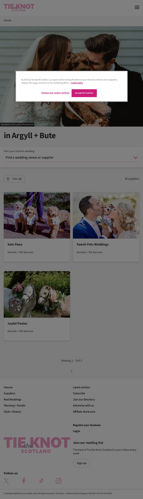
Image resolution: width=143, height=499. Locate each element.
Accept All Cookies (84, 93)
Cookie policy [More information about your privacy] (77, 83)
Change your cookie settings (55, 93)
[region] (72, 86)
